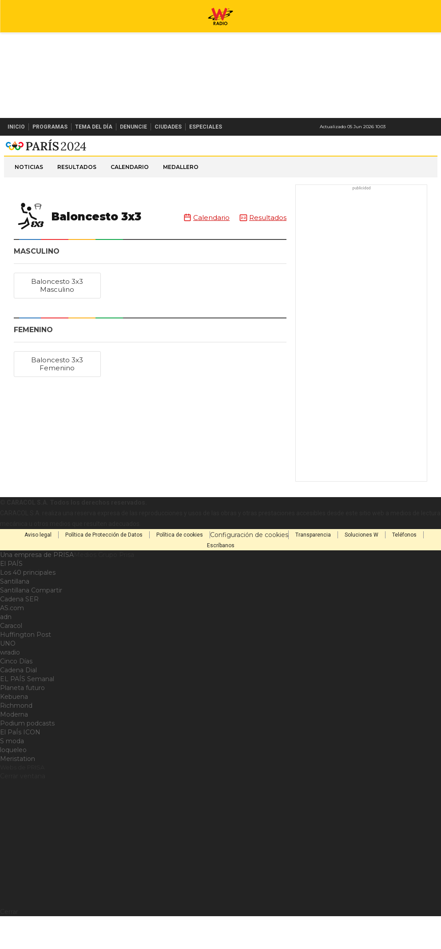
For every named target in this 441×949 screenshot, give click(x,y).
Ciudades (168, 127)
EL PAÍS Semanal (27, 712)
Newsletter (416, 127)
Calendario (130, 199)
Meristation (17, 792)
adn (6, 650)
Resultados (76, 199)
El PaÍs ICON (20, 765)
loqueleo (13, 783)
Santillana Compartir (31, 623)
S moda (12, 774)
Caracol (11, 659)
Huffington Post (25, 667)
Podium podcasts (27, 756)
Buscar (431, 127)
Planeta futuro (22, 721)
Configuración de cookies (249, 568)
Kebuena (14, 729)
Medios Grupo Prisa (104, 588)
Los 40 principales (28, 605)
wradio (10, 685)
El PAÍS (11, 596)
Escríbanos (220, 578)
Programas (50, 127)
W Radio (220, 152)
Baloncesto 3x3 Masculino (57, 318)
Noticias (29, 199)
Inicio (16, 127)
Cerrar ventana (22, 809)
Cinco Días (16, 694)
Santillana (14, 614)
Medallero (181, 199)
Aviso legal (38, 568)
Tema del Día (93, 127)
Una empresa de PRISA (37, 588)
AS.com (12, 641)
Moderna (14, 747)
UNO (8, 676)
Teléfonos (404, 568)
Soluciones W (361, 568)
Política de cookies (179, 568)
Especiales (205, 127)
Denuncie (133, 127)
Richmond (16, 738)
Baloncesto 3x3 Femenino (57, 396)
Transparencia (313, 568)
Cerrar (9, 945)
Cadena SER (19, 632)
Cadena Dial (18, 703)
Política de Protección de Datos (104, 568)
